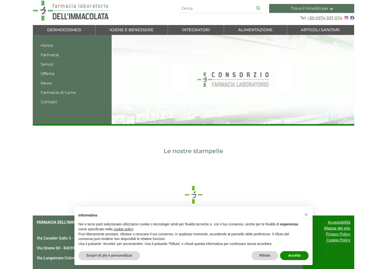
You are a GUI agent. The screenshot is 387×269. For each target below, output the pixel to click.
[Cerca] (216, 8)
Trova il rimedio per (312, 8)
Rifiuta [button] (264, 255)
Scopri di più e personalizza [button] (109, 255)
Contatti (49, 102)
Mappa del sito (337, 228)
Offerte (48, 73)
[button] (306, 214)
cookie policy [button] (123, 229)
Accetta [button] (294, 255)
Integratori (196, 29)
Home (47, 45)
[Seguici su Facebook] (351, 18)
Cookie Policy (338, 240)
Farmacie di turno (58, 92)
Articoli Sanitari (320, 29)
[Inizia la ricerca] (258, 8)
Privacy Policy (338, 234)
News (46, 83)
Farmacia (50, 55)
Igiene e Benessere (132, 29)
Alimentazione (255, 29)
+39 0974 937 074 (324, 18)
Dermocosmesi (64, 29)
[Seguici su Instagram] (345, 18)
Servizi (47, 64)
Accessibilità (339, 222)
